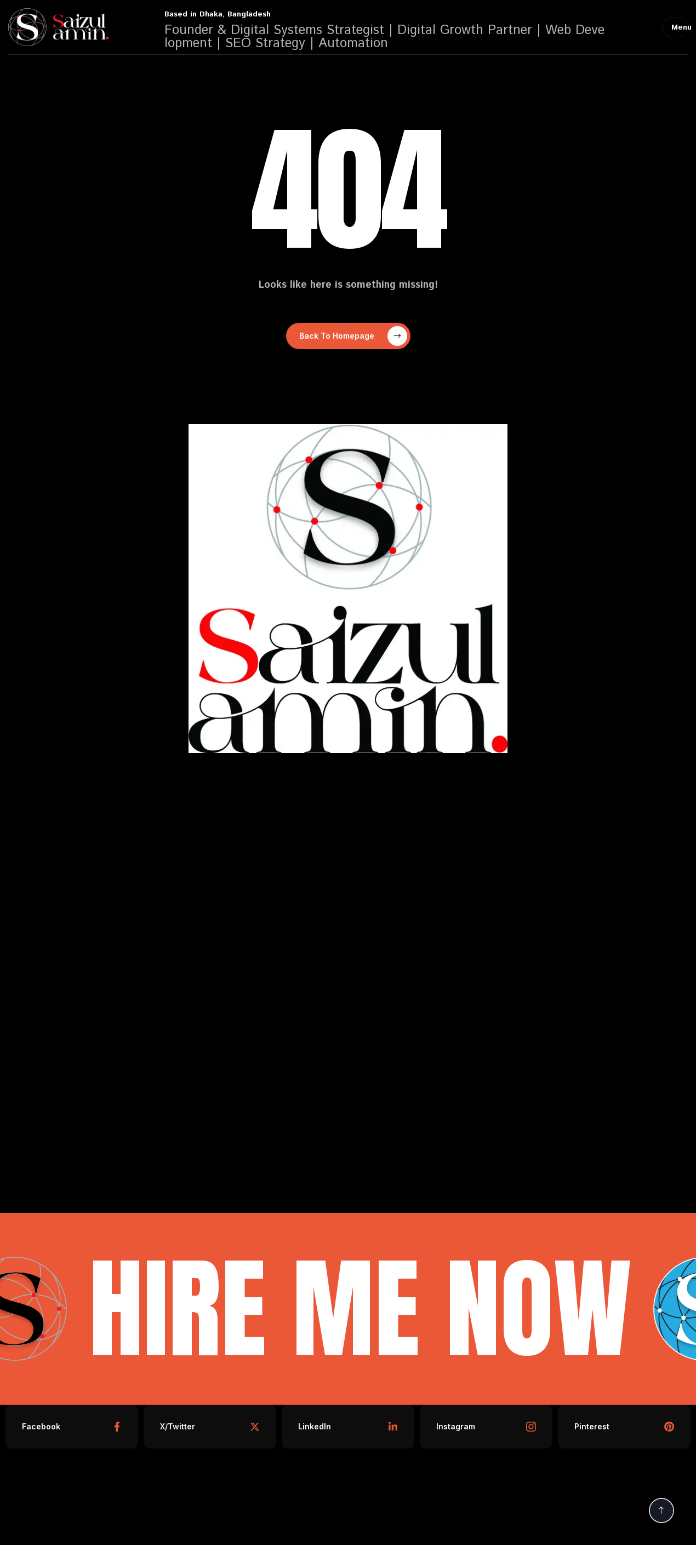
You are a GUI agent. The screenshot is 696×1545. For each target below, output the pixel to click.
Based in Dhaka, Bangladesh (217, 14)
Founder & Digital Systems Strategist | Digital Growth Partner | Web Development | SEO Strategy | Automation (384, 37)
